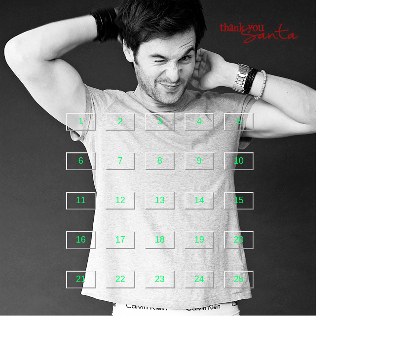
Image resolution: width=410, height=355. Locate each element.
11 (81, 200)
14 (199, 200)
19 (199, 240)
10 (239, 161)
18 (160, 240)
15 (239, 200)
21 (81, 279)
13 (160, 200)
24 (199, 279)
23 (160, 279)
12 (120, 200)
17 (120, 240)
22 (120, 279)
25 (239, 279)
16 (81, 240)
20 (239, 240)
